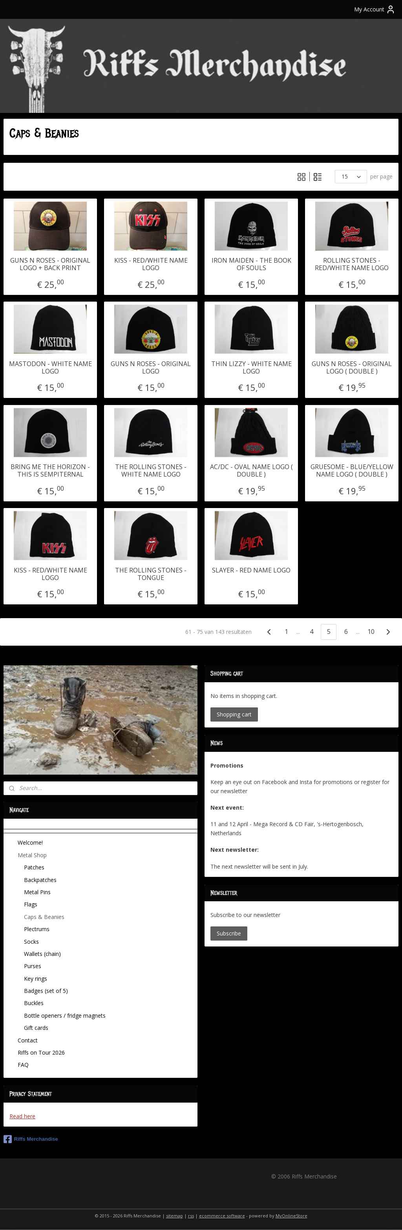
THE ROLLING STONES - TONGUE (150, 574)
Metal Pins (37, 892)
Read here (22, 1116)
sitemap (174, 1216)
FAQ (23, 1064)
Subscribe (229, 933)
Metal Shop (32, 855)
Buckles (34, 1003)
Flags (30, 904)
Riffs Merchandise (31, 1139)
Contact (28, 1040)
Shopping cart (234, 714)
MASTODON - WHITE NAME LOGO (50, 367)
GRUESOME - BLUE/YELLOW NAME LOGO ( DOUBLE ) (352, 470)
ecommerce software (222, 1216)
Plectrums (36, 929)
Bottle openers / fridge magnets (65, 1015)
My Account (374, 9)
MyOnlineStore (291, 1216)
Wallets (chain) (42, 953)
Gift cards (36, 1027)
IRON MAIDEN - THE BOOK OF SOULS (251, 264)
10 (371, 631)
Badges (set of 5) (46, 990)
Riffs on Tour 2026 (41, 1052)
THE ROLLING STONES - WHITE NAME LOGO (150, 470)
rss (191, 1216)
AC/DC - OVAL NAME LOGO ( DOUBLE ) (251, 470)
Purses (32, 966)
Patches (34, 867)
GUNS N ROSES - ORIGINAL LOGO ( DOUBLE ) (352, 367)
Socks (31, 941)
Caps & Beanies (44, 917)
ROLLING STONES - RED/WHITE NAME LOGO (352, 264)
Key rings (35, 978)
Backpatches (40, 880)
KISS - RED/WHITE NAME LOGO (151, 264)
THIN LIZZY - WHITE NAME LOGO (251, 367)
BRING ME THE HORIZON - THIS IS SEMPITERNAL (50, 470)
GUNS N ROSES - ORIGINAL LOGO (151, 367)
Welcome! (30, 842)
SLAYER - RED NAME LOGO (251, 570)
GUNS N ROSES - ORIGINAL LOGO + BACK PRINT (50, 264)
